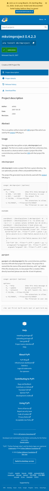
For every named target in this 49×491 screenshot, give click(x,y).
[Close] (46, 3)
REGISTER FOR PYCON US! (23, 12)
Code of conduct (23, 414)
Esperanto (29, 477)
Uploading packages (23, 338)
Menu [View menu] (42, 19)
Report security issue (24, 411)
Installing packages (24, 335)
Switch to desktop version (24, 461)
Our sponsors (24, 371)
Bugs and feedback (24, 384)
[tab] (24, 72)
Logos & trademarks (24, 368)
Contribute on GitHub (23, 387)
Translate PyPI (24, 390)
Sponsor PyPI (24, 392)
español (17, 473)
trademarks (12, 448)
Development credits (23, 395)
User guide (23, 341)
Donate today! (24, 442)
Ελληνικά (18, 475)
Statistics (24, 365)
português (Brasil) (39, 473)
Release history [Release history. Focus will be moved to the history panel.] (9, 84)
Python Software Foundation (29, 448)
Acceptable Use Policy (23, 420)
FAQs (24, 347)
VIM (28, 130)
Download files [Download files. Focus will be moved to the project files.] (9, 90)
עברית (23, 477)
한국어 (36, 477)
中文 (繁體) (41, 475)
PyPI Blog (23, 360)
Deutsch (25, 475)
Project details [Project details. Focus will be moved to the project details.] (9, 78)
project (12, 132)
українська (11, 475)
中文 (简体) (33, 475)
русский (16, 477)
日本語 (30, 473)
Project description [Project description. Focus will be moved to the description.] (10, 72)
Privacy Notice (23, 417)
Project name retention (23, 344)
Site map (24, 454)
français (24, 473)
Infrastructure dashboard (23, 363)
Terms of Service (23, 408)
